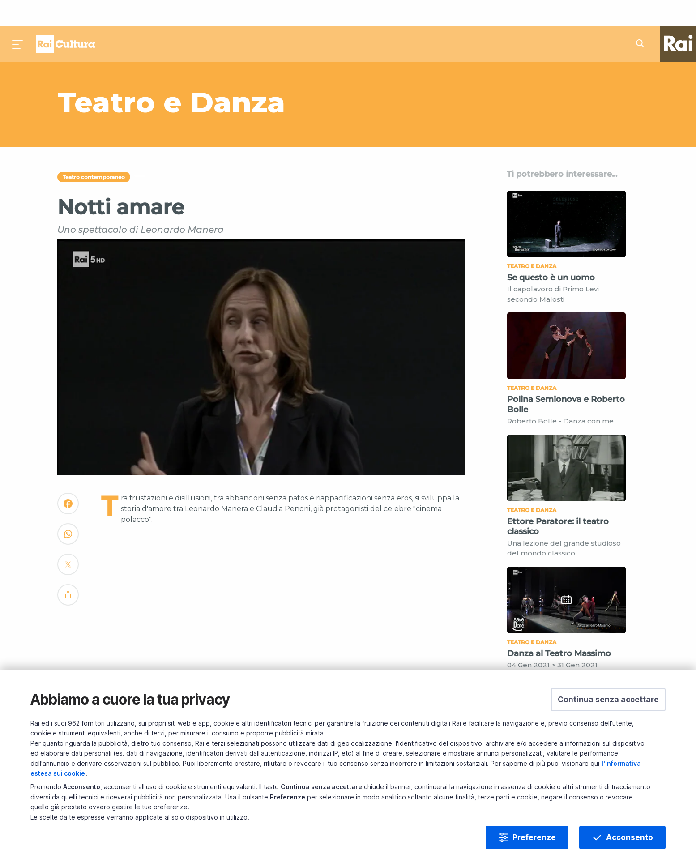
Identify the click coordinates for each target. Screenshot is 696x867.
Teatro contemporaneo (94, 151)
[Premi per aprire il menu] (18, 18)
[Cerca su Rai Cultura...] (642, 18)
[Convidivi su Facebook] (68, 481)
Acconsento (629, 837)
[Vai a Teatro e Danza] (251, 76)
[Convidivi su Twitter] (68, 542)
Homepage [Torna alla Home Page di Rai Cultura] (65, 18)
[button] (608, 699)
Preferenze (534, 837)
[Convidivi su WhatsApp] (68, 512)
